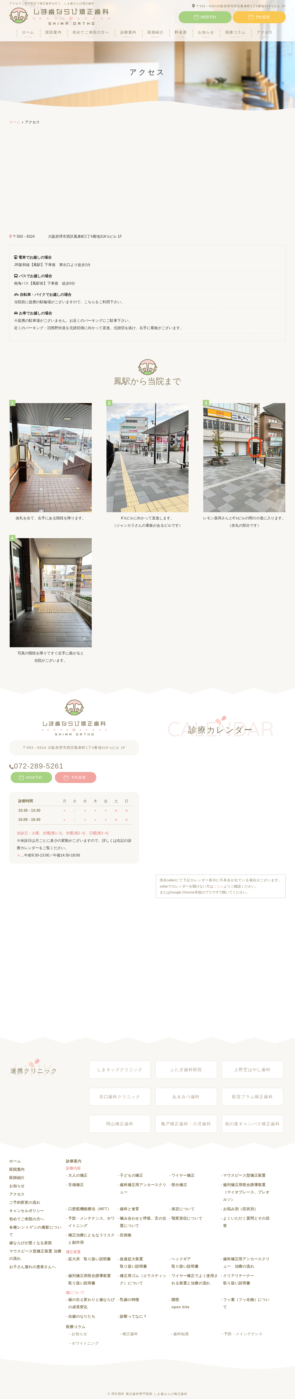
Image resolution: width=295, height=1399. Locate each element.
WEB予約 (205, 16)
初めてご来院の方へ (91, 34)
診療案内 (73, 1161)
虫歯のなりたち (81, 1316)
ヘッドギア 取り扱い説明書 (185, 1262)
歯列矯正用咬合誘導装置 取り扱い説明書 (89, 1279)
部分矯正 (179, 1185)
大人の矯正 (78, 1175)
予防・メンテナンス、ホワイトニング (91, 1222)
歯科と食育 (129, 1209)
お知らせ (206, 34)
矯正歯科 (130, 1334)
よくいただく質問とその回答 (246, 1222)
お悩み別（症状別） (240, 1209)
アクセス (265, 34)
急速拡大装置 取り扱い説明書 (133, 1262)
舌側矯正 (76, 1185)
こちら (218, 886)
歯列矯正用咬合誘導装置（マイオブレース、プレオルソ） (246, 1192)
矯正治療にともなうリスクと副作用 (91, 1238)
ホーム (28, 34)
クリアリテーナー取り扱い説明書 (238, 1279)
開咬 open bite (180, 1303)
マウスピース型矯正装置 (244, 1175)
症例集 (125, 1235)
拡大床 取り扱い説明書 (89, 1259)
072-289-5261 (36, 766)
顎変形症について (186, 1218)
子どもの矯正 (131, 1175)
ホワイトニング (85, 1343)
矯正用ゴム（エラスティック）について (143, 1279)
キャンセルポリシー (26, 1211)
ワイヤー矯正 (183, 1175)
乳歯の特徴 (129, 1300)
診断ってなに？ (133, 1316)
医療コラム (235, 34)
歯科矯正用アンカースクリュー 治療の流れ (246, 1262)
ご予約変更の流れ (24, 1202)
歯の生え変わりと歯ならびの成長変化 (91, 1303)
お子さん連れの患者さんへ (32, 1267)
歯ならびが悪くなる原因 (30, 1243)
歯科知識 (181, 1334)
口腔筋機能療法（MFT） (89, 1209)
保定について (183, 1209)
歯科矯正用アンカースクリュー (143, 1188)
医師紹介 (156, 34)
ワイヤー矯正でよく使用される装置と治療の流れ (194, 1279)
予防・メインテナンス (243, 1334)
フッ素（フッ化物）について (246, 1303)
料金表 (181, 34)
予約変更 (259, 16)
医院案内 (53, 34)
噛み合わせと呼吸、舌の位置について (143, 1222)
